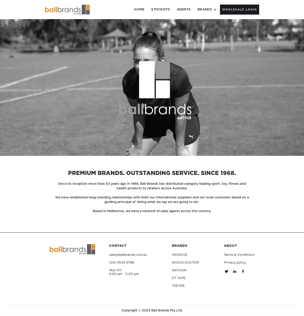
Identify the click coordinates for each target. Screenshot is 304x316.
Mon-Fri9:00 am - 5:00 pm (124, 272)
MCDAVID (179, 255)
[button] (207, 9)
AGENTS (184, 9)
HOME (139, 9)
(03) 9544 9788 (121, 262)
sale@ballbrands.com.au (128, 255)
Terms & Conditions (239, 255)
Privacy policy (235, 262)
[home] (67, 10)
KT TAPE (179, 278)
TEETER (178, 286)
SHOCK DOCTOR (185, 262)
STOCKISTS (160, 9)
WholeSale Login (239, 9)
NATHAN (179, 270)
